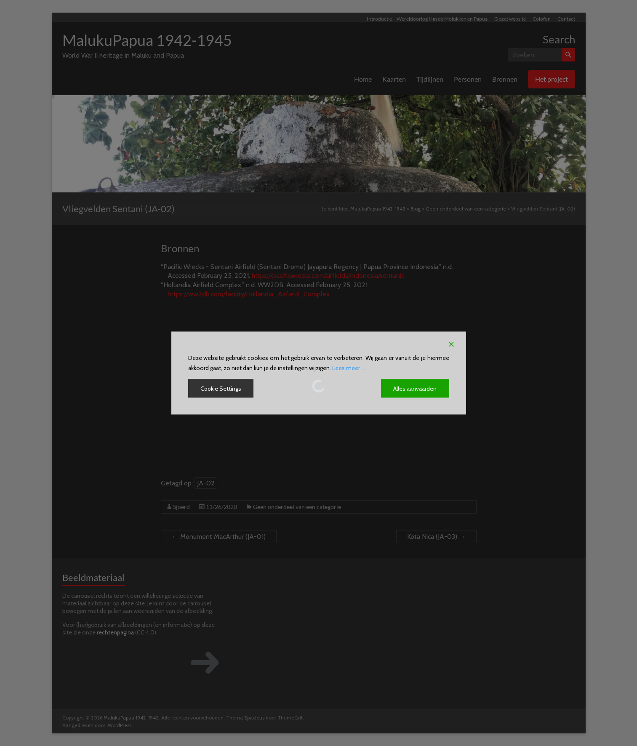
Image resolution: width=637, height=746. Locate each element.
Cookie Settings (221, 388)
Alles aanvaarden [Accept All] (415, 388)
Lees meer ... (348, 368)
